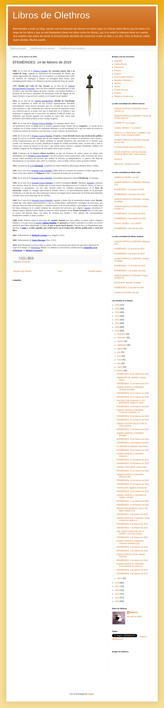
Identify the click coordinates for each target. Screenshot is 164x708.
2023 (117, 316)
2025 (117, 309)
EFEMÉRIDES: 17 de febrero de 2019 (133, 460)
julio (119, 352)
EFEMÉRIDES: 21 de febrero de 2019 (133, 429)
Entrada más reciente (22, 271)
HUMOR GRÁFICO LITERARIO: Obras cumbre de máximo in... (133, 519)
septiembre (122, 345)
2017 (117, 586)
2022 (117, 320)
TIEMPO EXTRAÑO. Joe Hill (126, 177)
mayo (119, 360)
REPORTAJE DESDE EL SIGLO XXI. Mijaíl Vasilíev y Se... (132, 509)
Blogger (91, 694)
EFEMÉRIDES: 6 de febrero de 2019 (132, 537)
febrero (120, 371)
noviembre (121, 338)
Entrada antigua (95, 271)
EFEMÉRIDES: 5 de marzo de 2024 (129, 194)
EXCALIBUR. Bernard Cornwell (127, 283)
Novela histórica (121, 90)
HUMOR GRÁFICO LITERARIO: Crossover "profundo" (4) (130, 411)
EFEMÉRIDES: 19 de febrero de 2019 (133, 443)
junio (119, 356)
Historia (117, 74)
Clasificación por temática (72, 48)
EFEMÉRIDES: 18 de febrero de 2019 (133, 450)
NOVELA (118, 159)
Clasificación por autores (43, 48)
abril (119, 363)
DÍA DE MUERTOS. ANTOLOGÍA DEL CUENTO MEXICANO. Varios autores (130, 153)
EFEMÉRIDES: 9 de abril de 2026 (128, 228)
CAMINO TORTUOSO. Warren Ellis (132, 467)
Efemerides (26, 262)
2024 (117, 312)
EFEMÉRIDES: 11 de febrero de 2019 (133, 501)
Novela (117, 86)
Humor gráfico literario (123, 77)
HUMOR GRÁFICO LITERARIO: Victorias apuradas (130, 388)
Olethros (134, 612)
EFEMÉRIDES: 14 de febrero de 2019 (133, 480)
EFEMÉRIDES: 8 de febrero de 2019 (132, 524)
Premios (117, 93)
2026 (117, 305)
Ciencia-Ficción (120, 64)
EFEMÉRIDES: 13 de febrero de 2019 (133, 484)
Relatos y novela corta (123, 96)
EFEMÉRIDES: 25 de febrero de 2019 (133, 397)
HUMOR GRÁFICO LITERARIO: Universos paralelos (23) (130, 542)
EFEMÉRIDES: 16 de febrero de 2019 (133, 463)
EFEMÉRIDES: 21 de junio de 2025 (129, 189)
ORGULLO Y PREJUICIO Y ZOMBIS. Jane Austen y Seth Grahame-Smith (132, 134)
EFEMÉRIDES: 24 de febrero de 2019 (133, 406)
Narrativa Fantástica (122, 80)
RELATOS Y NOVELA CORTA (127, 164)
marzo (120, 367)
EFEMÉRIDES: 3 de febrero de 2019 (132, 560)
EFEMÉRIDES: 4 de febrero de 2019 (132, 551)
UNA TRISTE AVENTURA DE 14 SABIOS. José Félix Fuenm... (130, 532)
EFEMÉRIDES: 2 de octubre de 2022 (130, 218)
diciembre (121, 334)
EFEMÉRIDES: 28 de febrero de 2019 (133, 374)
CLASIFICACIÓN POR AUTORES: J (129, 147)
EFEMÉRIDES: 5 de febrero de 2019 (132, 547)
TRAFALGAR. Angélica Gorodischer (132, 488)
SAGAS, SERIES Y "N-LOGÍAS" (127, 128)
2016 (117, 590)
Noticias (117, 83)
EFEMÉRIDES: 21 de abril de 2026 (129, 287)
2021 (117, 323)
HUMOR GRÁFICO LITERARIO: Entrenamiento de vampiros (130, 565)
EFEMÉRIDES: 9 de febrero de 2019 (132, 514)
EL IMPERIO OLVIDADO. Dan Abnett (132, 446)
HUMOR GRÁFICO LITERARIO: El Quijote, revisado (131, 496)
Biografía (118, 61)
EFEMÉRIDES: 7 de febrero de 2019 (132, 528)
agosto (120, 349)
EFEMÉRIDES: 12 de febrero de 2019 (133, 491)
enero (120, 578)
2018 (117, 583)
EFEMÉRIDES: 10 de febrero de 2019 (133, 505)
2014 (117, 598)
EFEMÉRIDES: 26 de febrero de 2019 (133, 393)
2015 (117, 594)
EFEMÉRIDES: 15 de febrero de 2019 (133, 471)
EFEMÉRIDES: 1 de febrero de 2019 (132, 573)
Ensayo (117, 70)
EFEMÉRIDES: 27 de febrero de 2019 (133, 383)
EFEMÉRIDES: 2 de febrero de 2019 (132, 570)
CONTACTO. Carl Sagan (124, 123)
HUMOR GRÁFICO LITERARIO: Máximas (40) (130, 475)
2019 (117, 331)
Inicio (60, 271)
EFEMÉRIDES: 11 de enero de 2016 (129, 213)
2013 (117, 601)
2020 (117, 327)
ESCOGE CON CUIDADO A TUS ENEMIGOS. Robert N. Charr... (131, 401)
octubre (120, 341)
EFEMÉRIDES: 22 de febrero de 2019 (133, 420)
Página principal (18, 48)
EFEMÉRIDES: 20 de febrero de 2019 (133, 439)
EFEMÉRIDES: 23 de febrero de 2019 (133, 416)
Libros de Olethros (51, 15)
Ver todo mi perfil (134, 616)
